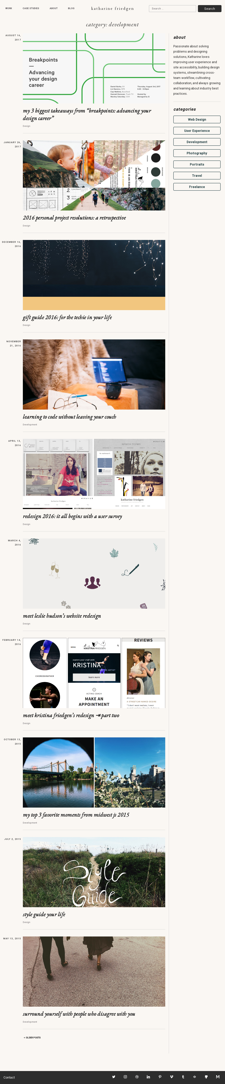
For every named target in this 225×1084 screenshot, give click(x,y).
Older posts (33, 1037)
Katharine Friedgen (112, 8)
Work (8, 8)
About (53, 8)
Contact (9, 1077)
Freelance (197, 187)
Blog (71, 8)
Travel (197, 176)
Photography (197, 153)
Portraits (197, 164)
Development (197, 142)
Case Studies (31, 8)
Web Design (197, 119)
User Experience (197, 131)
